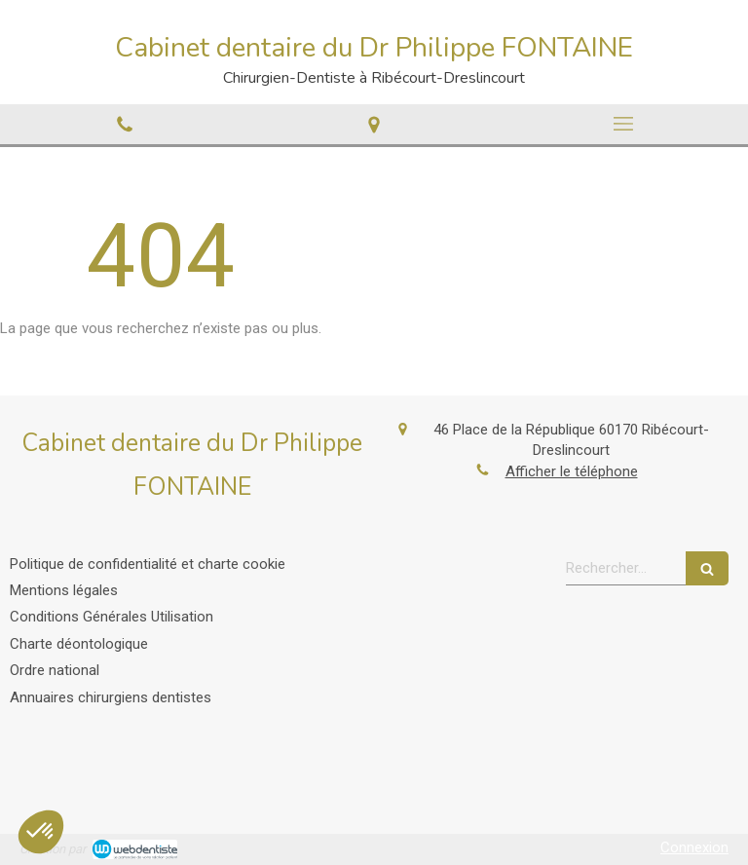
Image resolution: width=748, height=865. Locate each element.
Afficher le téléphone (571, 471)
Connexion (694, 847)
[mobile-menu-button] (623, 123)
